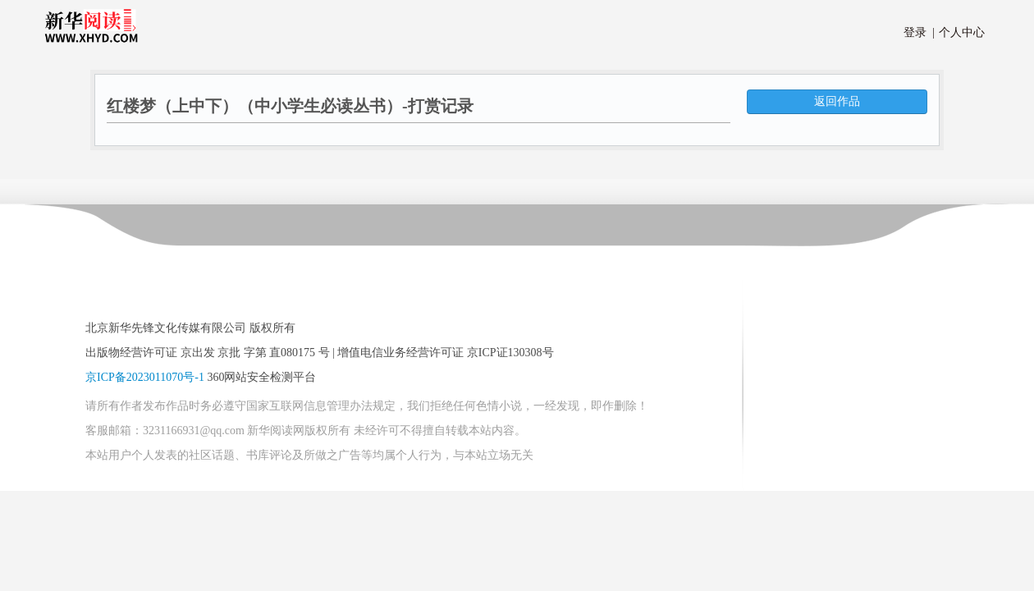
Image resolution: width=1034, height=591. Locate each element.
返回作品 (837, 101)
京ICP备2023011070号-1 (144, 377)
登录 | (919, 32)
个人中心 (959, 32)
